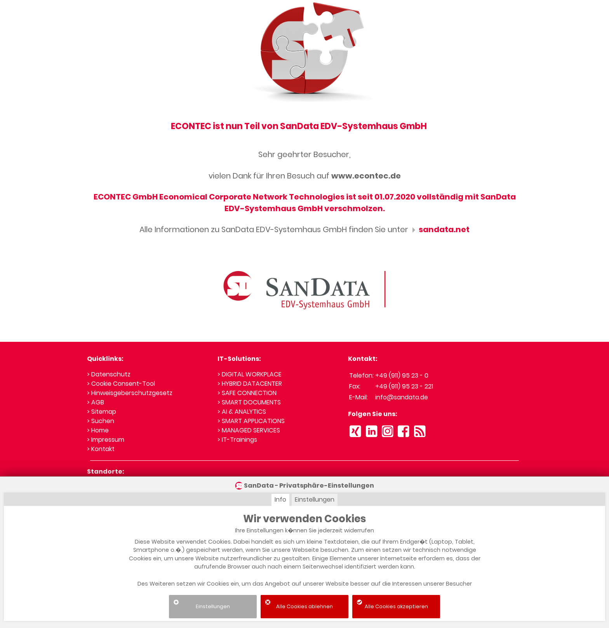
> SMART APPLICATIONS (251, 420)
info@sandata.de (401, 397)
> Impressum (105, 439)
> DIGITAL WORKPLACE (250, 374)
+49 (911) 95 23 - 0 (401, 375)
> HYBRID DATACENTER (250, 383)
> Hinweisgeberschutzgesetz (129, 392)
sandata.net (440, 229)
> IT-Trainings (237, 439)
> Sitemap (101, 411)
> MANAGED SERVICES (249, 430)
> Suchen (100, 420)
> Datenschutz (108, 374)
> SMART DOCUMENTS (249, 402)
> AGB (95, 402)
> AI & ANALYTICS (242, 411)
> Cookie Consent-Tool (121, 383)
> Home (98, 430)
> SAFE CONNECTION (247, 392)
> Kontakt (101, 448)
